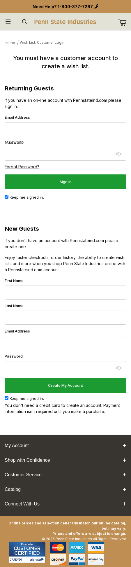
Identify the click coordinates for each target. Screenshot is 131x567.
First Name (14, 280)
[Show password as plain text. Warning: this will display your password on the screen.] (118, 154)
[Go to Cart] (124, 23)
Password (14, 356)
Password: (14, 143)
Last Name (14, 305)
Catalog (65, 489)
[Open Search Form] (24, 21)
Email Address (17, 117)
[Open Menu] (8, 21)
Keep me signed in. (24, 197)
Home (10, 43)
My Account (65, 445)
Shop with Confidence (65, 460)
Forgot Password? (22, 166)
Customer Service (65, 474)
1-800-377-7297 (75, 6)
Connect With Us (65, 503)
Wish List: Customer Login (42, 42)
